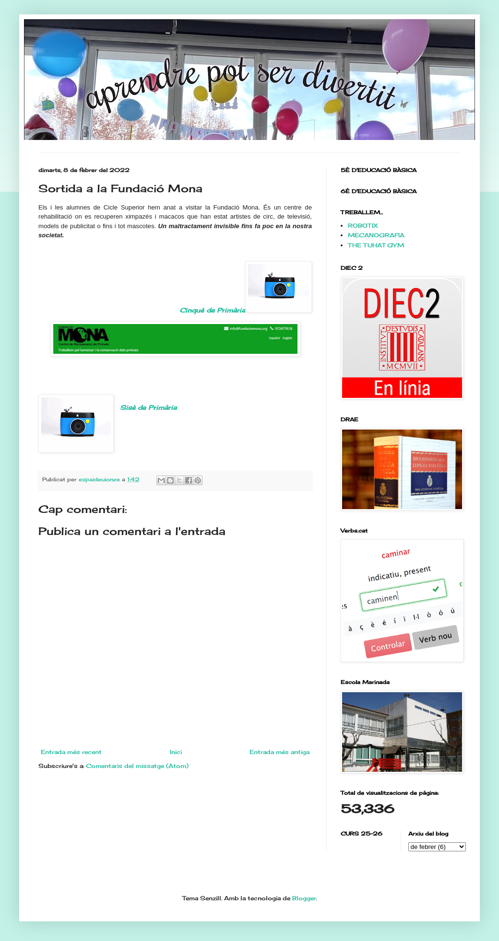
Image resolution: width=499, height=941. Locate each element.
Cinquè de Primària (245, 287)
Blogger (304, 898)
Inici (176, 751)
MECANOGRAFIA (376, 235)
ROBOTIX (363, 225)
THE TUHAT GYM (376, 245)
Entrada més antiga (279, 751)
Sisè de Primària (148, 407)
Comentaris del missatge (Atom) (137, 765)
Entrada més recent (71, 751)
